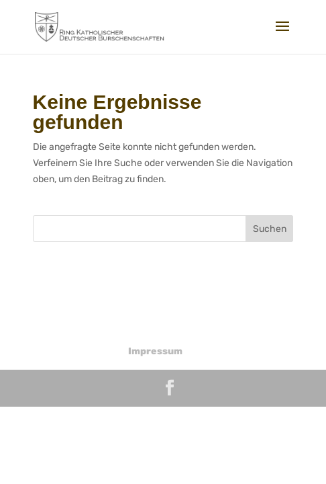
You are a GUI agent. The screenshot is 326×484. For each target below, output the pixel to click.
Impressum (155, 351)
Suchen (269, 229)
